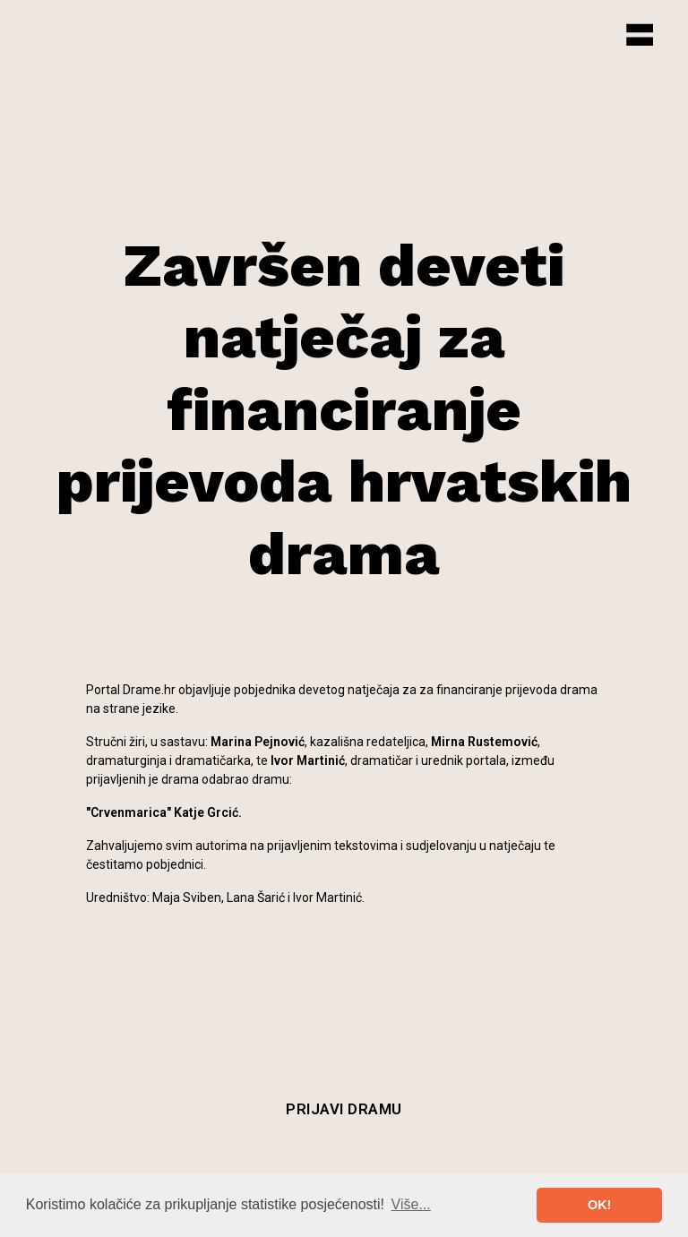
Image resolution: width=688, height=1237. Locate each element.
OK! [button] (599, 1205)
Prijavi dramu (344, 1109)
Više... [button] (411, 1204)
